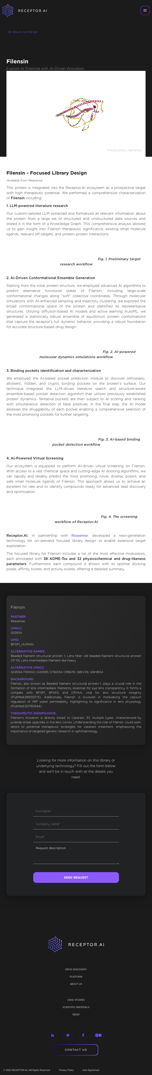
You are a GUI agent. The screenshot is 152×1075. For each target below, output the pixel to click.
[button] (145, 10)
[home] (30, 10)
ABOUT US (76, 984)
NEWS (76, 1014)
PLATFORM (76, 976)
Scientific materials (76, 1007)
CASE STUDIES (76, 1000)
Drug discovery (76, 969)
